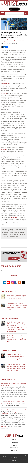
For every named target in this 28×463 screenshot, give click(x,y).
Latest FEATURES (8, 350)
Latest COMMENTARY (10, 318)
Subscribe (14, 275)
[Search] (14, 13)
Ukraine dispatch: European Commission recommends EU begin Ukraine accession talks (14, 35)
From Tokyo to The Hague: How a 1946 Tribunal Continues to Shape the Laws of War (16, 323)
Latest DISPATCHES (9, 291)
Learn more (4, 426)
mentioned (5, 83)
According (4, 93)
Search (25, 13)
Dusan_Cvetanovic (17, 28)
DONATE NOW (14, 9)
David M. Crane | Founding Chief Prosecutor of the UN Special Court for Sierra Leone (17, 329)
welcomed (4, 149)
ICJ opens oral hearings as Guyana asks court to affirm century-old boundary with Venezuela (16, 297)
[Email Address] (14, 271)
